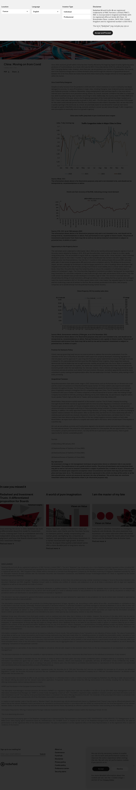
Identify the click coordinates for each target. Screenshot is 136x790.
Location (4, 7)
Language (36, 7)
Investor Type (67, 7)
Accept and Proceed (103, 33)
